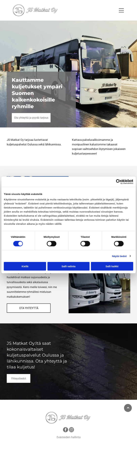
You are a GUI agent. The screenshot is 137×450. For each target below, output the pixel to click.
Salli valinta (68, 266)
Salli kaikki (111, 266)
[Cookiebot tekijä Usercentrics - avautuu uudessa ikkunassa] (118, 181)
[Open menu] (121, 10)
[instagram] (71, 430)
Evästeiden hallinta (69, 437)
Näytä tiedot (119, 256)
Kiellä (25, 266)
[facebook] (65, 430)
